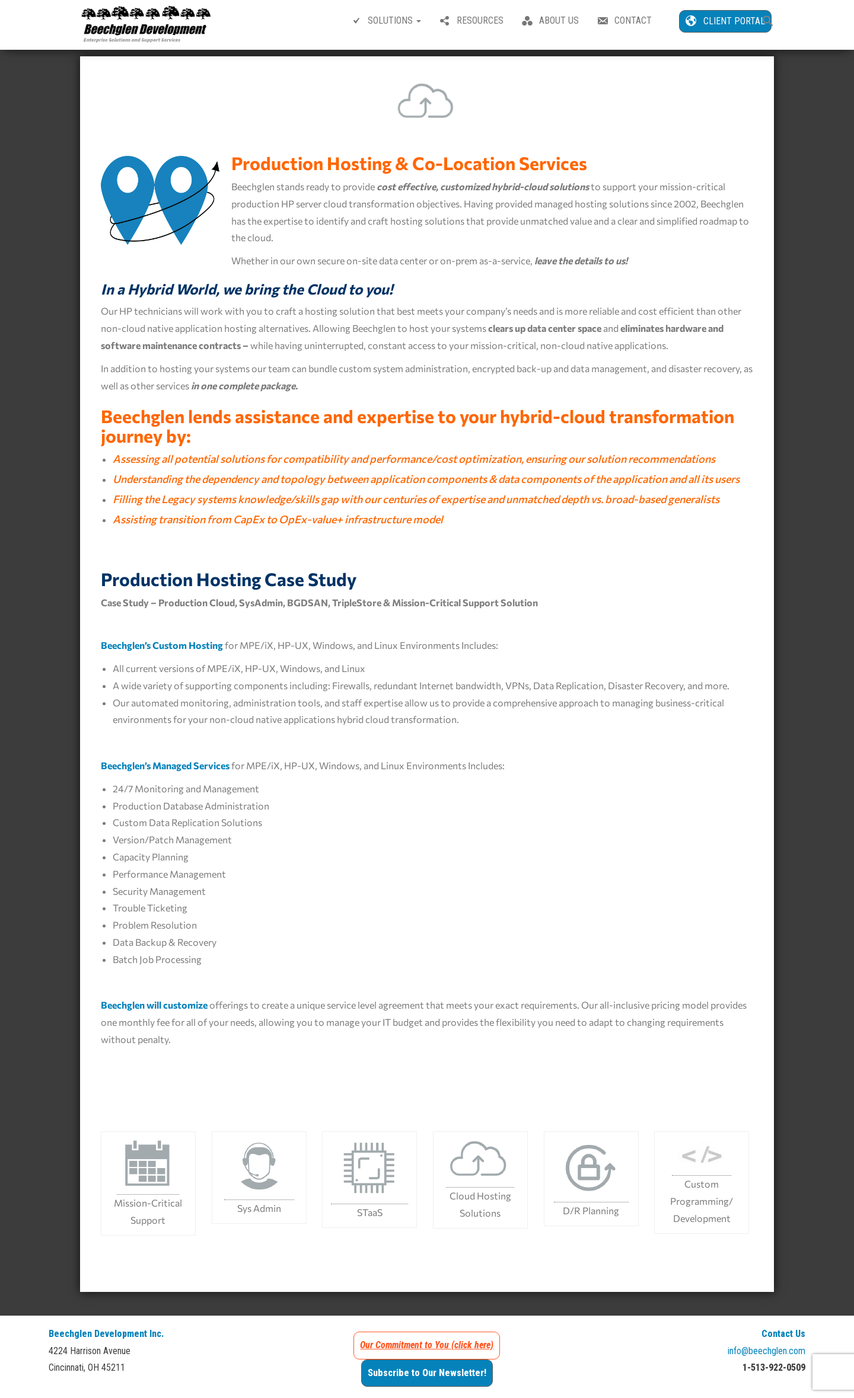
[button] (768, 22)
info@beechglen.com (766, 1356)
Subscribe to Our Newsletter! (427, 1378)
